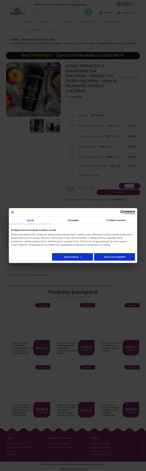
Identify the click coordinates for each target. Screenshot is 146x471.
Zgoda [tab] (30, 220)
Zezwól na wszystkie (114, 257)
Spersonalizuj (73, 257)
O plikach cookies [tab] (115, 220)
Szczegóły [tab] (73, 220)
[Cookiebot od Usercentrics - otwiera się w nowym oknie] (122, 212)
